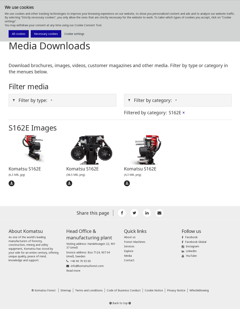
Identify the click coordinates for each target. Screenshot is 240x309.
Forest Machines (134, 242)
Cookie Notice (154, 290)
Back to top (120, 303)
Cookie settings (74, 34)
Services (129, 246)
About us (130, 237)
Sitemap (65, 290)
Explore (128, 251)
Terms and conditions (89, 290)
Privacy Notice (176, 290)
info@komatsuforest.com (87, 266)
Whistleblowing (199, 290)
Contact (129, 260)
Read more (73, 270)
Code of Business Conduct (124, 290)
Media (128, 256)
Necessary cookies (46, 34)
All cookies (18, 34)
